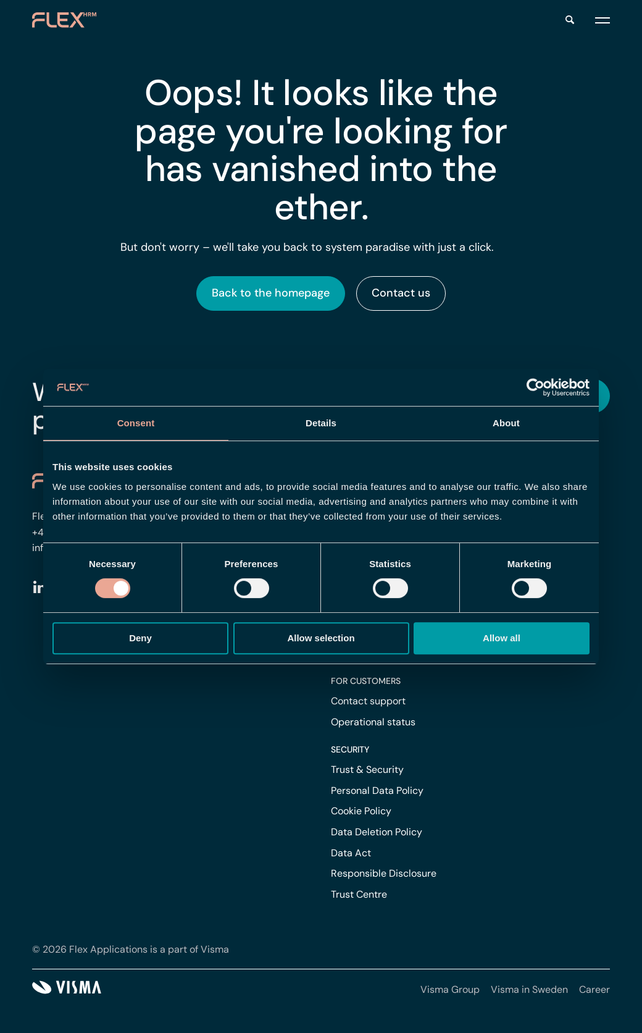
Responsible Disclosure (383, 873)
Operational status (373, 721)
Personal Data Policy (377, 790)
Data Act (351, 852)
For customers (366, 680)
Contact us (401, 292)
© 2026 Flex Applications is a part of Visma (130, 949)
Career (594, 989)
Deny (140, 638)
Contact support (368, 700)
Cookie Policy (361, 810)
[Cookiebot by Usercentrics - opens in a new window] (536, 387)
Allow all (501, 638)
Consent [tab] (136, 423)
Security (350, 749)
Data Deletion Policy (376, 831)
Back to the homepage (271, 292)
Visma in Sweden (529, 989)
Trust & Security (367, 769)
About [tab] (506, 423)
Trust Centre (359, 894)
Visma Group (450, 989)
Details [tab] (321, 423)
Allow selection (320, 638)
